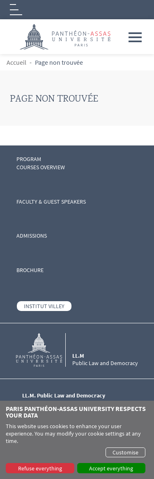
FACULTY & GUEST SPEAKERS (51, 201)
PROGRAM (28, 159)
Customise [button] (125, 452)
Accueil (16, 62)
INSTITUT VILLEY (44, 306)
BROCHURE (30, 270)
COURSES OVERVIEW (40, 167)
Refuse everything (40, 468)
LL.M (78, 355)
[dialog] (77, 440)
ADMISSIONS (31, 235)
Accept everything (111, 468)
